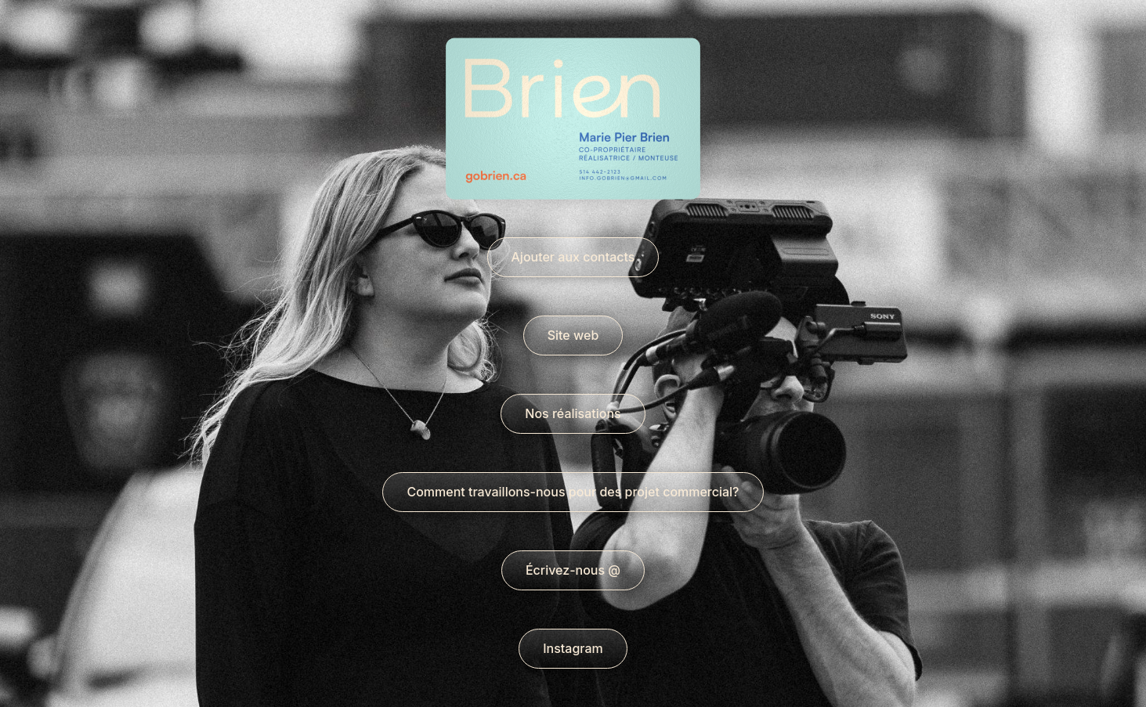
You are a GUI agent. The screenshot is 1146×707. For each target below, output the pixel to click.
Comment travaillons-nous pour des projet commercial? (573, 492)
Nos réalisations (572, 413)
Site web (573, 335)
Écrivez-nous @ (573, 570)
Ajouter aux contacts (573, 257)
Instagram (573, 648)
